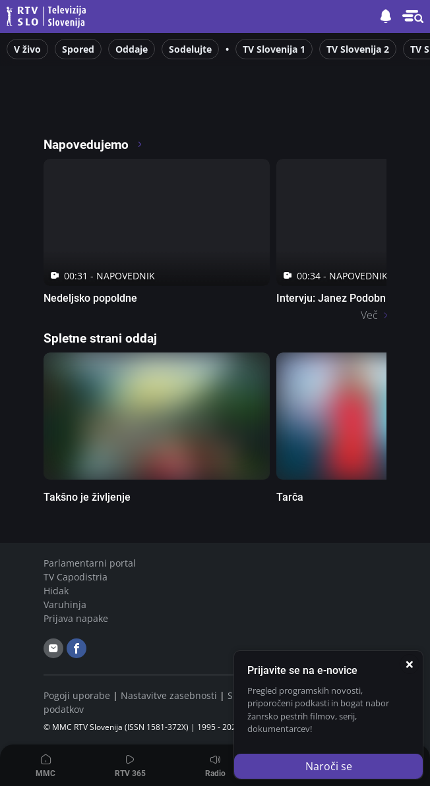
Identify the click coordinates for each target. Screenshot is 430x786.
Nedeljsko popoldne (90, 298)
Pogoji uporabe (77, 695)
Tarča (289, 497)
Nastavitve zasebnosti (169, 695)
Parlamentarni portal (90, 563)
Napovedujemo (93, 144)
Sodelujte (190, 49)
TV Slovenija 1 (274, 49)
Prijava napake (76, 618)
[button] (412, 16)
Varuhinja (65, 604)
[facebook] (76, 648)
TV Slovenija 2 (357, 49)
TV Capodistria (76, 577)
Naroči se (328, 766)
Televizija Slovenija (48, 16)
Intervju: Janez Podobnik (335, 298)
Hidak (56, 590)
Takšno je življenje (87, 497)
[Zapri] (409, 664)
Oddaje (131, 49)
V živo (27, 49)
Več (369, 315)
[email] (53, 648)
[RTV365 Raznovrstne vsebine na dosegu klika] (160, 108)
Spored (78, 49)
